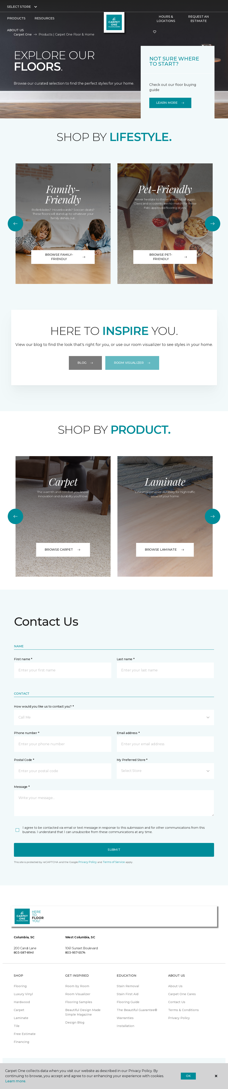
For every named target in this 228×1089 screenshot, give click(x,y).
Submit (114, 850)
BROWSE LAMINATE (165, 549)
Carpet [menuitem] (19, 1010)
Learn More (170, 103)
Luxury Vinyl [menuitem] (23, 994)
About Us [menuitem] (175, 986)
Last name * (125, 659)
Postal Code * (24, 759)
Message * (21, 786)
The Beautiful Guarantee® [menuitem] (137, 1010)
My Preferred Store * (132, 759)
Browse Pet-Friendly (168, 257)
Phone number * (26, 732)
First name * (23, 659)
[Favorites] (155, 32)
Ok (188, 1076)
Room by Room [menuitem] (77, 986)
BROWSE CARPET (63, 549)
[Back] (15, 223)
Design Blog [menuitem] (74, 1022)
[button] (114, 717)
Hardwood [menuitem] (22, 1002)
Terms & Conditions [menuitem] (183, 1010)
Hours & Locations (166, 19)
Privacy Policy (88, 862)
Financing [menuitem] (21, 1042)
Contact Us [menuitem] (176, 1002)
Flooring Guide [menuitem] (128, 1002)
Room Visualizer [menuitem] (77, 994)
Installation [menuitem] (125, 1026)
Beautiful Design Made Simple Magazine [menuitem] (83, 1012)
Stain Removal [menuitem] (128, 986)
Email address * (128, 732)
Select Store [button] (19, 7)
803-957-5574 (75, 952)
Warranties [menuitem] (125, 1018)
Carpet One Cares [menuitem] (182, 994)
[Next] (212, 223)
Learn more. (15, 1081)
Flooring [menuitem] (20, 986)
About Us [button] (15, 30)
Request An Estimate (198, 19)
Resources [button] (44, 18)
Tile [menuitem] (17, 1026)
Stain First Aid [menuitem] (127, 994)
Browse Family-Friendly (65, 257)
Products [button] (16, 18)
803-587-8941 (24, 952)
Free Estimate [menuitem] (25, 1034)
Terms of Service (114, 862)
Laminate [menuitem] (21, 1018)
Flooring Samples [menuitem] (78, 1002)
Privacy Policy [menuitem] (179, 1018)
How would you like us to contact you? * (44, 706)
